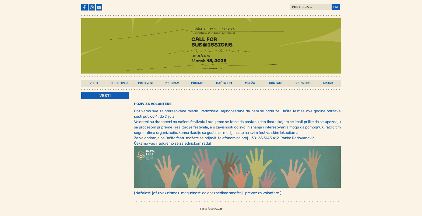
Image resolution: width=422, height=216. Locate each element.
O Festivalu (120, 83)
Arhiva (328, 83)
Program (172, 83)
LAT (336, 7)
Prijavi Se (146, 83)
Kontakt (276, 83)
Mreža (250, 83)
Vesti (94, 83)
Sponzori (302, 83)
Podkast (198, 83)
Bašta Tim (224, 83)
